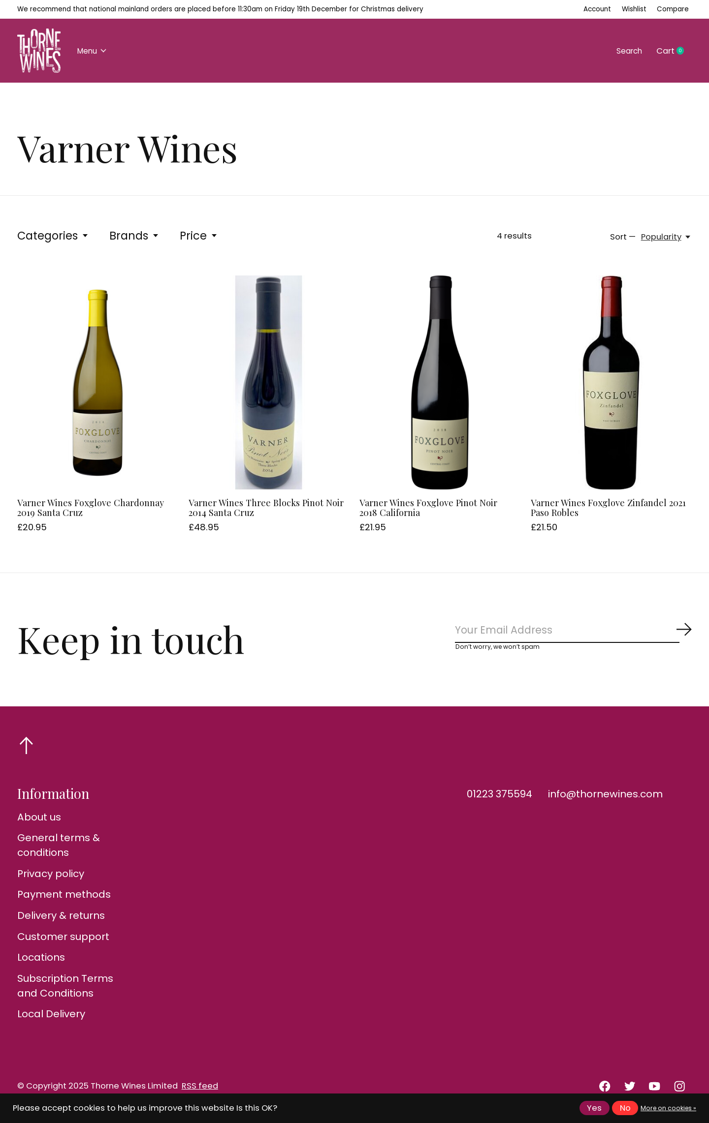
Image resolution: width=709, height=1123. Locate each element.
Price (199, 235)
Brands (134, 235)
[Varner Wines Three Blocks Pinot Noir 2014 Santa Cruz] (269, 382)
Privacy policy (50, 876)
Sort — (623, 237)
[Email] (573, 632)
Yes (594, 1108)
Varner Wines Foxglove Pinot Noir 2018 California (428, 507)
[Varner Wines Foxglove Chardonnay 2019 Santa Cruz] (97, 382)
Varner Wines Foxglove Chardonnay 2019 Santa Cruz (90, 507)
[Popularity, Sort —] (666, 237)
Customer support (63, 939)
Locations (41, 961)
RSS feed (200, 1089)
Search (626, 51)
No (625, 1108)
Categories (53, 235)
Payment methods (64, 898)
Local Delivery (51, 1017)
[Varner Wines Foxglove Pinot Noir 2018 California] (439, 382)
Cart (674, 51)
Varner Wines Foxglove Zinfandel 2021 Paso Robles (608, 507)
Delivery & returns (61, 918)
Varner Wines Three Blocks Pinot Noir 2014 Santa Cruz (266, 507)
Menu (94, 51)
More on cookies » (668, 1108)
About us (39, 820)
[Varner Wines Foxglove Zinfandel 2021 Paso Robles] (611, 382)
